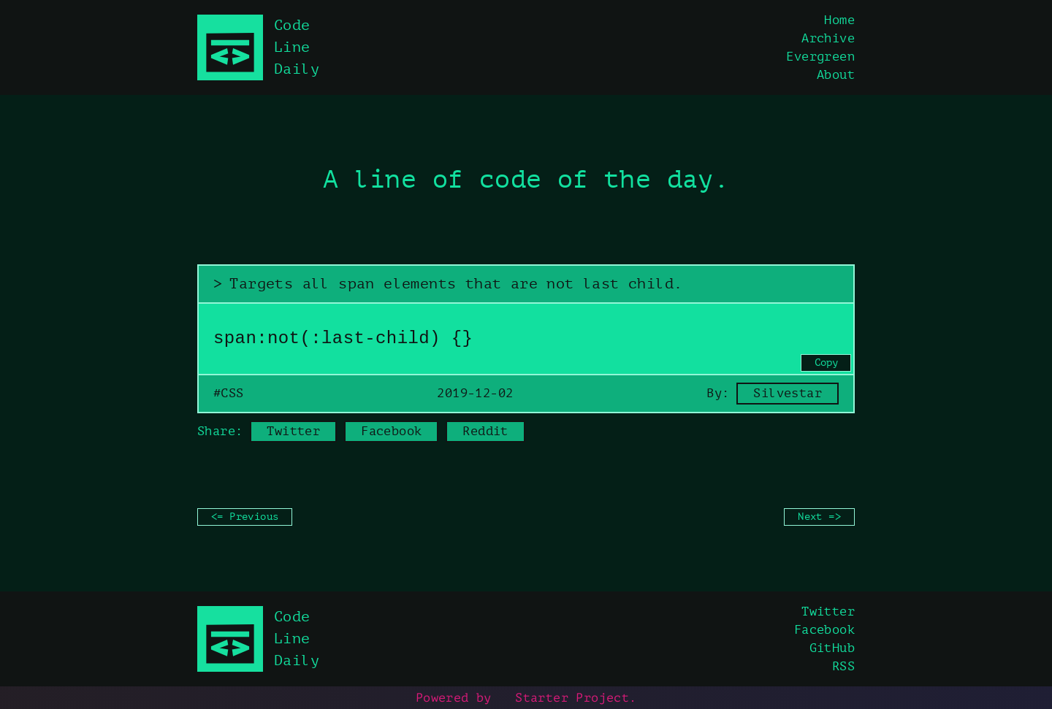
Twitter (293, 431)
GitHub (832, 648)
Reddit (485, 431)
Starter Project (564, 697)
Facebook (391, 431)
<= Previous (244, 516)
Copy (826, 362)
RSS (843, 666)
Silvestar (787, 393)
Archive (828, 38)
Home (839, 20)
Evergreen (820, 57)
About (836, 75)
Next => (819, 516)
